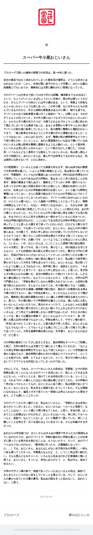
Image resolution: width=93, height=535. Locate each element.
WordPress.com (71, 529)
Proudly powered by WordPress (28, 529)
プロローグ (11, 515)
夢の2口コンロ (79, 515)
